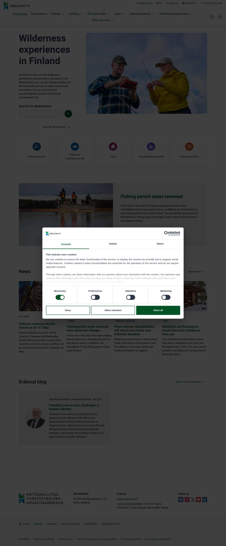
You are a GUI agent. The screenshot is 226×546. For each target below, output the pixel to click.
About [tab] (160, 243)
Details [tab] (113, 243)
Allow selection (112, 310)
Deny (68, 310)
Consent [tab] (66, 244)
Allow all (158, 310)
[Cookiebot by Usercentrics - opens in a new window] (166, 233)
